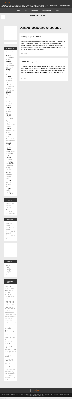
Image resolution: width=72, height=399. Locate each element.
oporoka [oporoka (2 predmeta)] (6, 299)
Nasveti (8, 265)
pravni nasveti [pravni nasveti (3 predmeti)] (8, 318)
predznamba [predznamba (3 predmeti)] (8, 320)
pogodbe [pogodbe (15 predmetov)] (10, 307)
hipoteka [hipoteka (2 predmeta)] (12, 288)
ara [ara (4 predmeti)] (10, 286)
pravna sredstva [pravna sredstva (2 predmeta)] (12, 316)
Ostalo (7, 267)
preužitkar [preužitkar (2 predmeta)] (9, 324)
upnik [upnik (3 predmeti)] (10, 349)
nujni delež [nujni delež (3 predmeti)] (8, 292)
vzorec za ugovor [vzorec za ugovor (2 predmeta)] (8, 377)
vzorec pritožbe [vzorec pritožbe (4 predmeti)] (10, 375)
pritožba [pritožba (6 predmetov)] (8, 328)
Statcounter (4, 398)
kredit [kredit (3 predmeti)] (6, 290)
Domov (18, 10)
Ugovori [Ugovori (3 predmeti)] (7, 349)
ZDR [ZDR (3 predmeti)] (13, 377)
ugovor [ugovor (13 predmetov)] (8, 346)
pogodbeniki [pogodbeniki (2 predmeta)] (7, 310)
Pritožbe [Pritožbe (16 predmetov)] (9, 331)
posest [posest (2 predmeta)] (6, 314)
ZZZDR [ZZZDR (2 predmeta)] (6, 379)
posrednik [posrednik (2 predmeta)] (10, 314)
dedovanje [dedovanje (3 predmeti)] (7, 288)
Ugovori (8, 275)
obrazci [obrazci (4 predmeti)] (12, 297)
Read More (24, 53)
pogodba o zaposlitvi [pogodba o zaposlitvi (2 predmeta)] (9, 305)
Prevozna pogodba (30, 61)
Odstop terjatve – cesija (33, 36)
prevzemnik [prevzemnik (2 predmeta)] (7, 325)
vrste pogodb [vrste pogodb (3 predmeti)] (10, 351)
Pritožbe (8, 273)
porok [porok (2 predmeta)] (12, 312)
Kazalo (25, 10)
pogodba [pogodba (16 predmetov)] (10, 301)
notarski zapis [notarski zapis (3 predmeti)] (12, 290)
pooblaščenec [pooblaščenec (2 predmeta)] (8, 312)
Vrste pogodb (34, 10)
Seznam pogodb (46, 10)
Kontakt (57, 10)
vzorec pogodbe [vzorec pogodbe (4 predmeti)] (10, 373)
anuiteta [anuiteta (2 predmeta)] (6, 286)
